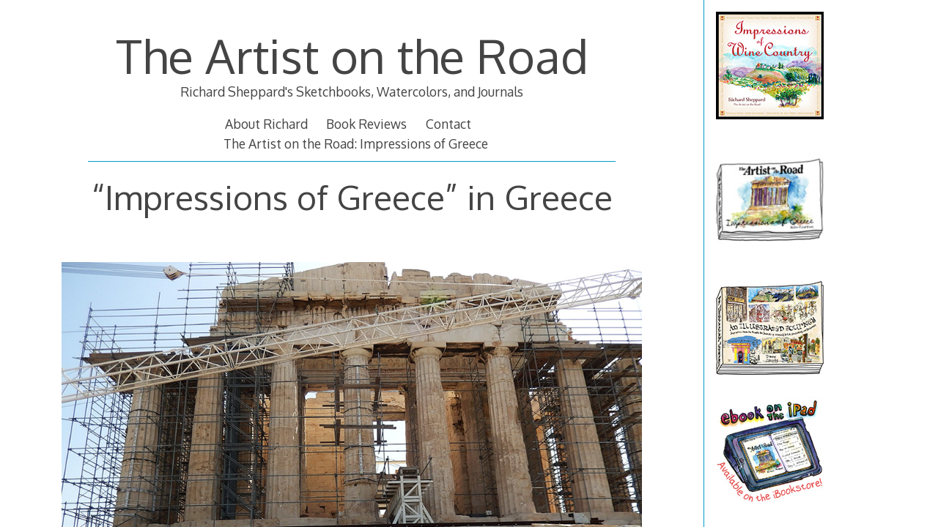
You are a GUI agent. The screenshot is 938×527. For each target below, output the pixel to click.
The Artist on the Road (352, 55)
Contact (448, 124)
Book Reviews (366, 124)
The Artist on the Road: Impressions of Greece (356, 143)
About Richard (266, 124)
